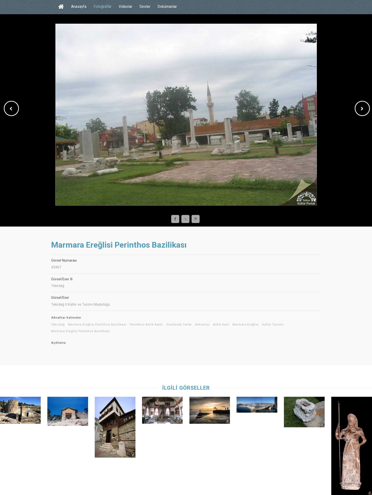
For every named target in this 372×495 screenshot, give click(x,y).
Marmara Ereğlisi (246, 324)
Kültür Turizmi (273, 324)
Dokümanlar (167, 6)
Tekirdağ (58, 324)
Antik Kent (221, 324)
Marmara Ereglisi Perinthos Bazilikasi (80, 331)
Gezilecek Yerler (179, 324)
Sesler (144, 6)
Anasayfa (78, 6)
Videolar (125, 6)
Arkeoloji (202, 324)
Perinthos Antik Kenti (146, 324)
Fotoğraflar (103, 6)
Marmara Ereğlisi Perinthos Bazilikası (97, 324)
